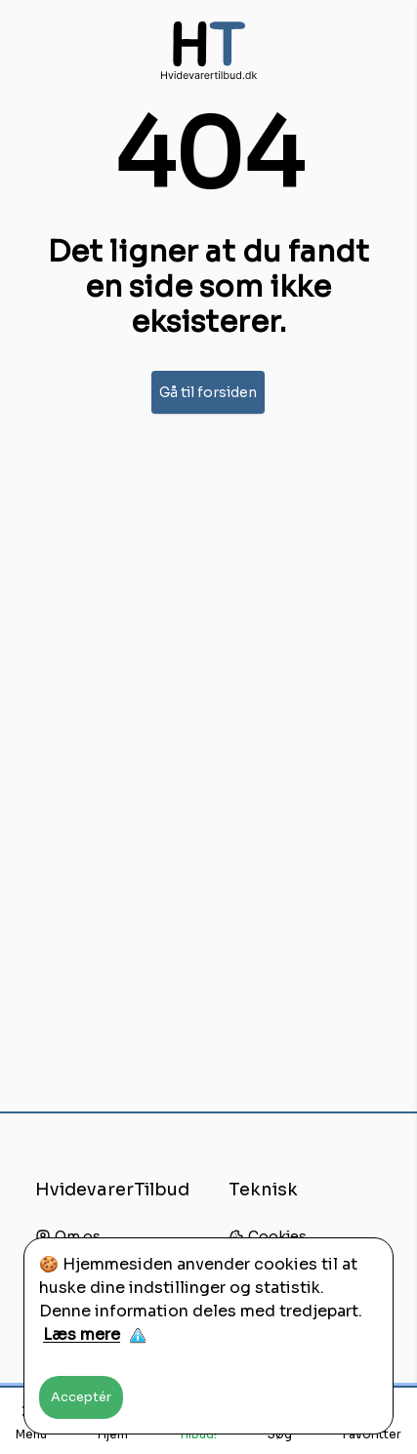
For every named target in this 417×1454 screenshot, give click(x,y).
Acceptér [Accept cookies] (81, 1397)
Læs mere (81, 1334)
